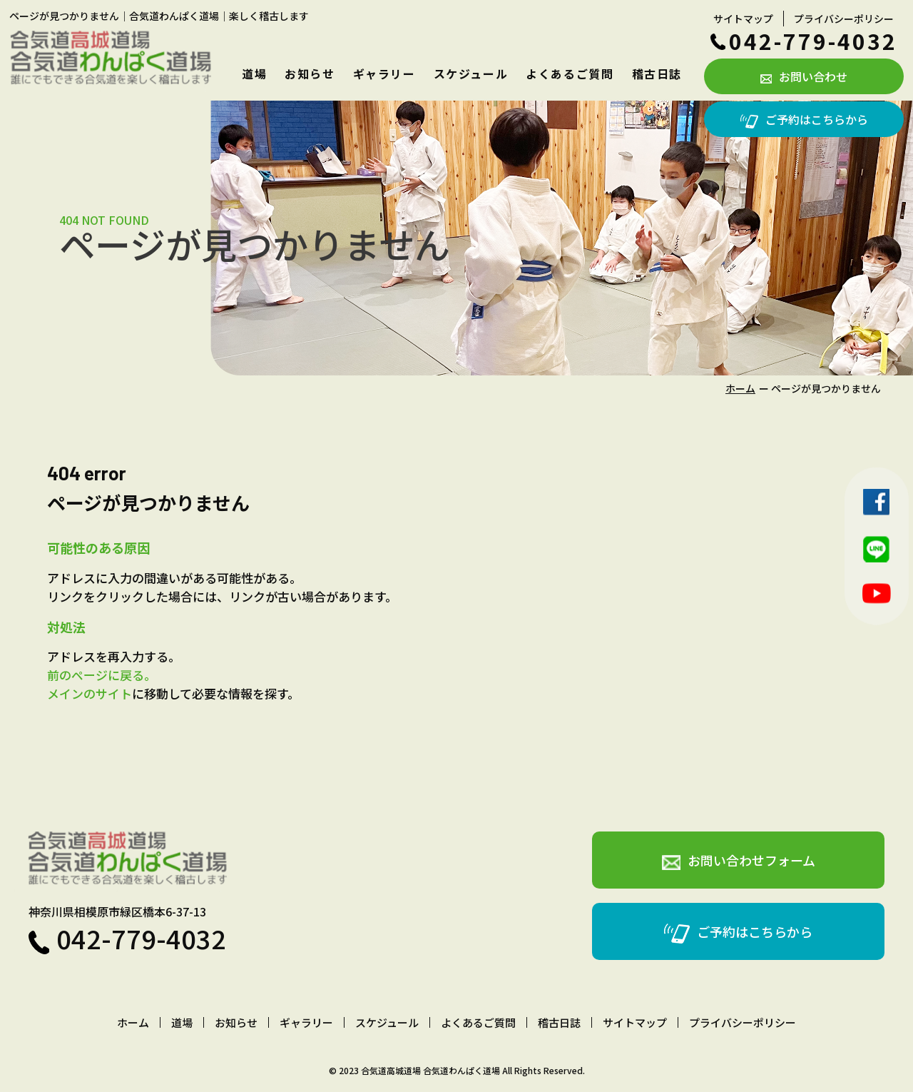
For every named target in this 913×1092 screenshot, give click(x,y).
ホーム (740, 388)
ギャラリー (384, 73)
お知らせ (310, 73)
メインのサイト (89, 693)
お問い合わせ (803, 76)
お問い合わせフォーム (738, 860)
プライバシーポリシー (844, 18)
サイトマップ (743, 18)
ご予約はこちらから (804, 119)
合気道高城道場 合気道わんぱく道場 (430, 1070)
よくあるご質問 (569, 73)
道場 (254, 73)
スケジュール (471, 73)
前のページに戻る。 (101, 675)
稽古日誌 (657, 73)
